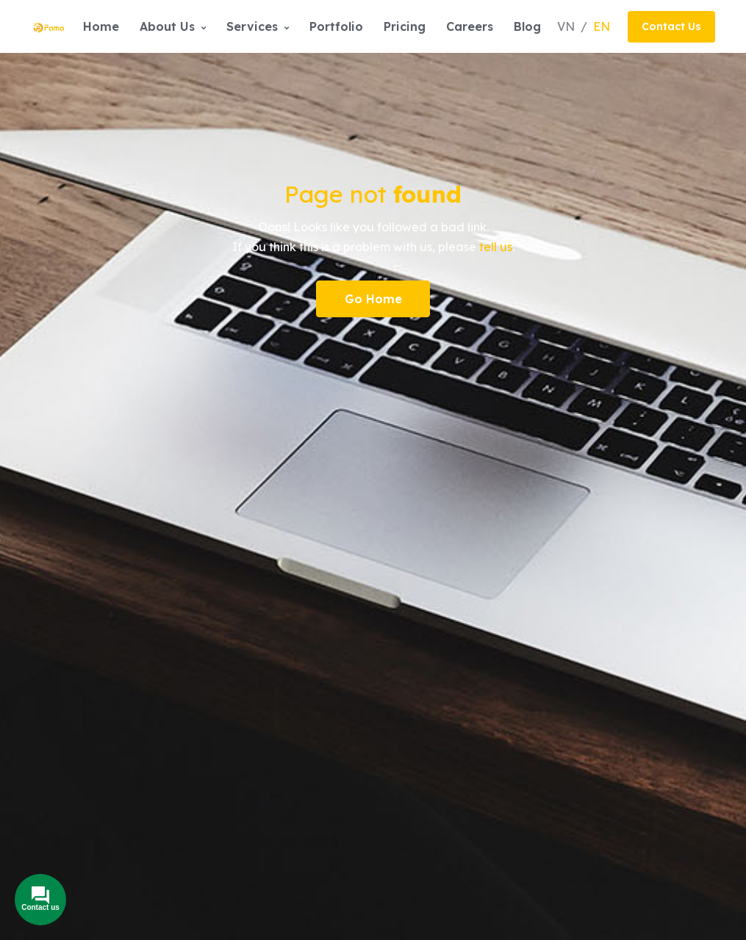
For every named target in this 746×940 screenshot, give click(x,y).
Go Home (373, 299)
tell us (495, 246)
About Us (173, 26)
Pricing (405, 26)
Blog (527, 26)
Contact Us (671, 26)
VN (567, 26)
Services (257, 26)
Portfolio (336, 26)
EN (601, 26)
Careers (469, 26)
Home (101, 26)
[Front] (49, 26)
